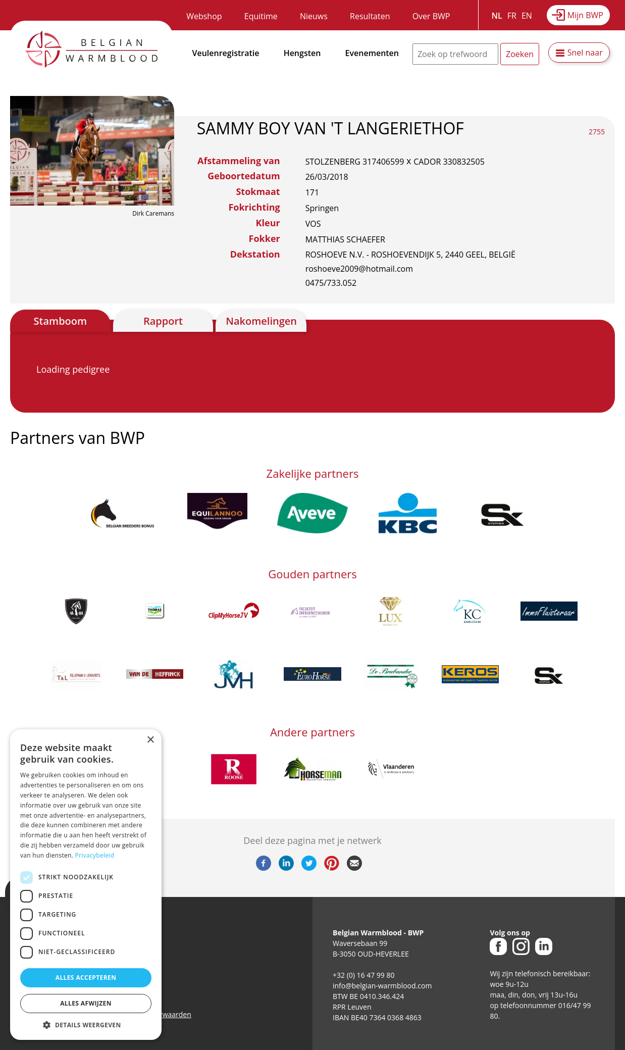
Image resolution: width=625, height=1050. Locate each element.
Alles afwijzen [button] (86, 1003)
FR (511, 15)
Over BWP (431, 16)
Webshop (204, 16)
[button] (85, 1025)
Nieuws (314, 16)
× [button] (150, 740)
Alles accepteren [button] (86, 977)
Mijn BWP (585, 15)
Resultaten (370, 16)
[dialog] (86, 884)
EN (527, 15)
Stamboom (60, 321)
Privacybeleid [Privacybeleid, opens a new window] (95, 855)
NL (497, 15)
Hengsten (302, 53)
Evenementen (372, 53)
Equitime (261, 16)
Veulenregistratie (225, 53)
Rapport (163, 321)
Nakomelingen (261, 321)
